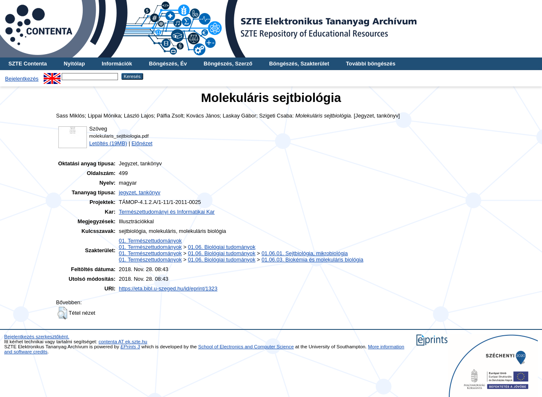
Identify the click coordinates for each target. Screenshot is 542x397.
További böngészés (370, 63)
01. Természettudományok (150, 241)
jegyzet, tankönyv (139, 192)
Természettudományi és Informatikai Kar (167, 212)
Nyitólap (74, 63)
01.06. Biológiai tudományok (222, 247)
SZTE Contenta (27, 63)
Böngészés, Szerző (228, 63)
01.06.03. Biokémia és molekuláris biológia (313, 259)
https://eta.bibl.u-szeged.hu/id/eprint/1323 (168, 288)
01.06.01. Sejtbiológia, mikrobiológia (305, 253)
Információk (117, 63)
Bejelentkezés (22, 79)
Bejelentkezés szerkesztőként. (36, 336)
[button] (62, 313)
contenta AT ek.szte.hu (123, 341)
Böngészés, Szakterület (299, 63)
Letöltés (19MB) (108, 143)
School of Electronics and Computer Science (246, 346)
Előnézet (141, 143)
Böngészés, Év (168, 63)
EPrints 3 (130, 346)
